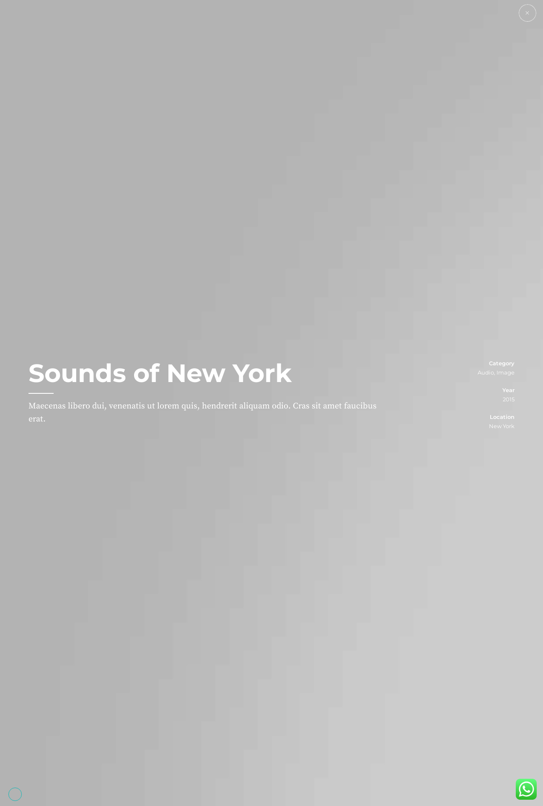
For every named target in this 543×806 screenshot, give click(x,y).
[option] (271, 403)
